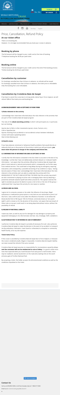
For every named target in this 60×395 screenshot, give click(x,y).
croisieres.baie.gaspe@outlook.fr (17, 389)
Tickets (49, 9)
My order (49, 12)
